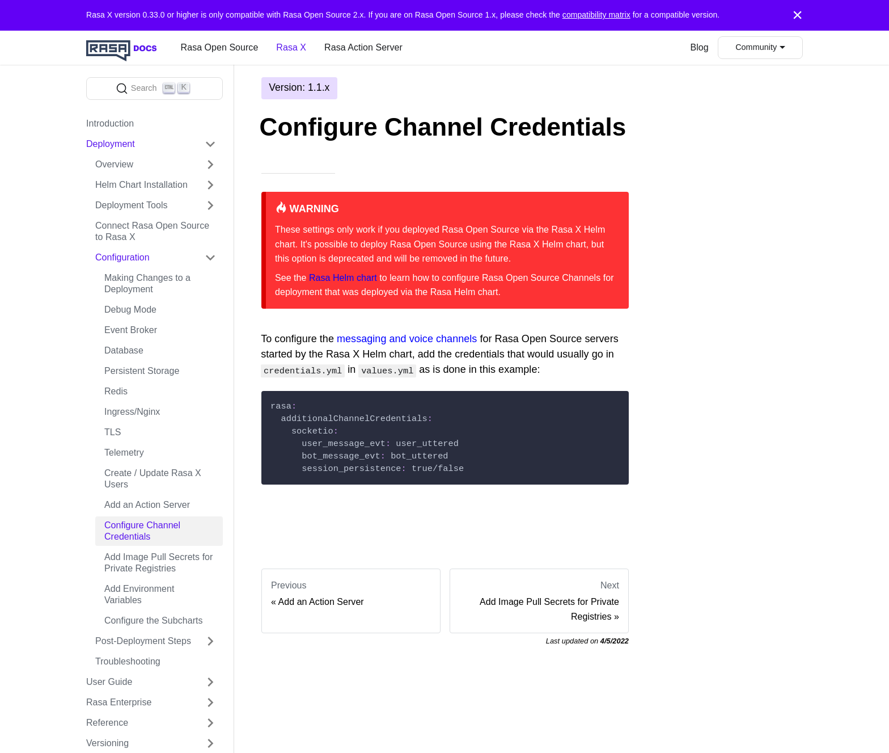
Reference (107, 722)
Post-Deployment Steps (143, 641)
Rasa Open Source (220, 47)
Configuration (122, 257)
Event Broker (130, 330)
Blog (700, 47)
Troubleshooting (127, 661)
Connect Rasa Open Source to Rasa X (152, 231)
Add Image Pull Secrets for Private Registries (158, 562)
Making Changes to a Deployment (147, 283)
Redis (116, 391)
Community (756, 47)
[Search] (154, 88)
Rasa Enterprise (118, 702)
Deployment (110, 144)
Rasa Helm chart (343, 278)
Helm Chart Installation (141, 185)
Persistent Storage (141, 371)
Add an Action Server (147, 505)
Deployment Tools (131, 205)
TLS (112, 432)
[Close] (797, 15)
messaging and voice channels (407, 339)
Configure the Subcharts (153, 620)
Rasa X (291, 47)
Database (123, 350)
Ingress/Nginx (132, 412)
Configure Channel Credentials (142, 530)
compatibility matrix (596, 14)
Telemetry (124, 452)
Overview (114, 164)
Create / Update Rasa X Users (152, 478)
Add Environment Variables (139, 594)
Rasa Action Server (363, 47)
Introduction (110, 123)
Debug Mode (130, 309)
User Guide (109, 682)
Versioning (107, 743)
